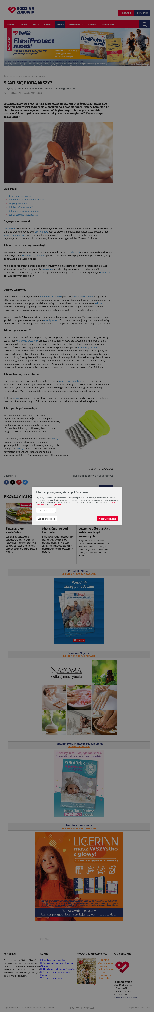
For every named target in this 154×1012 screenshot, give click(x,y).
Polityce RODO (57, 505)
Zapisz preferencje (46, 519)
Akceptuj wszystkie (107, 519)
